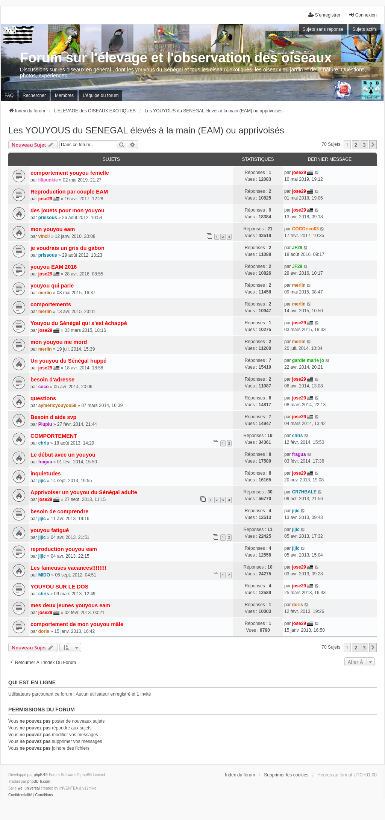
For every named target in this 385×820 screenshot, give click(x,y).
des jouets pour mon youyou (67, 210)
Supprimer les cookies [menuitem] (286, 775)
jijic (42, 480)
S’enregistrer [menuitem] (324, 15)
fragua (45, 461)
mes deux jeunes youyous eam (70, 605)
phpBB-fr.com (38, 781)
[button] (373, 144)
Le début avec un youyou (62, 455)
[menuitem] (20, 795)
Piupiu (45, 424)
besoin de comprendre (59, 511)
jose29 (299, 172)
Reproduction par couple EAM (69, 192)
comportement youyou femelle (69, 173)
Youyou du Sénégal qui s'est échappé (78, 323)
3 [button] (364, 144)
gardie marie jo (308, 360)
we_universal (28, 788)
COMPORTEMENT (53, 436)
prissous (47, 217)
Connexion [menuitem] (363, 15)
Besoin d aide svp (53, 417)
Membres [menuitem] (64, 95)
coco (43, 386)
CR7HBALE (304, 492)
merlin (45, 292)
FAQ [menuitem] (9, 95)
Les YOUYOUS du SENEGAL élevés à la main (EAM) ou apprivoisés (146, 130)
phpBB (39, 775)
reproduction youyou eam (63, 549)
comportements (50, 304)
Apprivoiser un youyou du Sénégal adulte (83, 492)
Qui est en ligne (32, 682)
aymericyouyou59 (57, 405)
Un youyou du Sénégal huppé (68, 361)
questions (43, 398)
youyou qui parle (52, 286)
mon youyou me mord (58, 342)
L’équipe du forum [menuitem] (100, 95)
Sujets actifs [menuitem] (364, 29)
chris (43, 443)
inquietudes (45, 474)
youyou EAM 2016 (53, 267)
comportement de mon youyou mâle (76, 624)
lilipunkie (48, 180)
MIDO (44, 575)
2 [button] (355, 144)
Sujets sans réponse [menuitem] (323, 29)
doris (297, 604)
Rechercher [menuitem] (34, 95)
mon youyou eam (52, 229)
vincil (44, 236)
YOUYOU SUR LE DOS (59, 587)
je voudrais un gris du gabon (67, 248)
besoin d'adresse (52, 380)
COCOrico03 (305, 228)
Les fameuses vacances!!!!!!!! (68, 568)
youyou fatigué (49, 530)
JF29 (297, 247)
